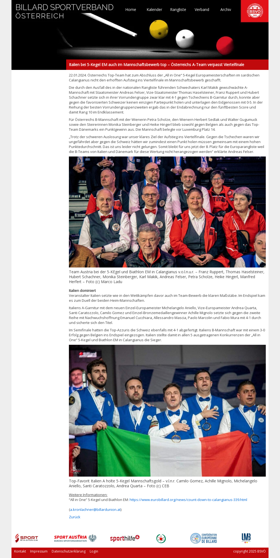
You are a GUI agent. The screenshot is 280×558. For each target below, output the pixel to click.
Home (130, 9)
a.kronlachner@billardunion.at (95, 509)
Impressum (39, 551)
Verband (202, 9)
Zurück (74, 516)
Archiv (225, 9)
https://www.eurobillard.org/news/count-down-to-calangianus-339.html (188, 499)
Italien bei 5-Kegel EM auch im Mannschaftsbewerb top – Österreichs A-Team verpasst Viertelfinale (38, 64)
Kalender (154, 9)
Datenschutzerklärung (69, 551)
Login (94, 551)
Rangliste (178, 9)
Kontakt (20, 551)
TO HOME (64, 13)
